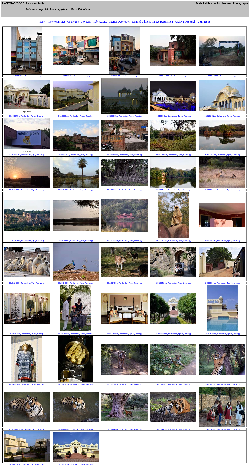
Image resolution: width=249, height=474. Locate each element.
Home (42, 21)
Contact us (204, 21)
